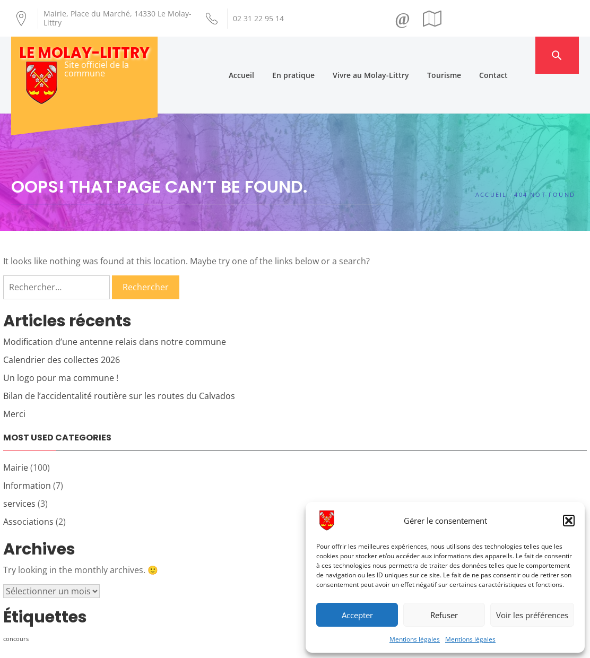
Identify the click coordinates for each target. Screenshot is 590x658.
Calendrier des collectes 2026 (61, 320)
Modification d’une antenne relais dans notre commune (114, 302)
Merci (14, 374)
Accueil (261, 55)
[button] (568, 520)
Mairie (15, 428)
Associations (28, 482)
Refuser (444, 615)
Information (27, 446)
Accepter (357, 615)
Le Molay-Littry (84, 52)
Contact (513, 55)
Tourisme (464, 55)
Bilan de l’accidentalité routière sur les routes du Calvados (119, 356)
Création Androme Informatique (197, 644)
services (19, 464)
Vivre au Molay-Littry (390, 55)
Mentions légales (414, 639)
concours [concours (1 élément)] (16, 599)
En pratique (313, 55)
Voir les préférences (532, 615)
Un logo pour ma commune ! (60, 338)
